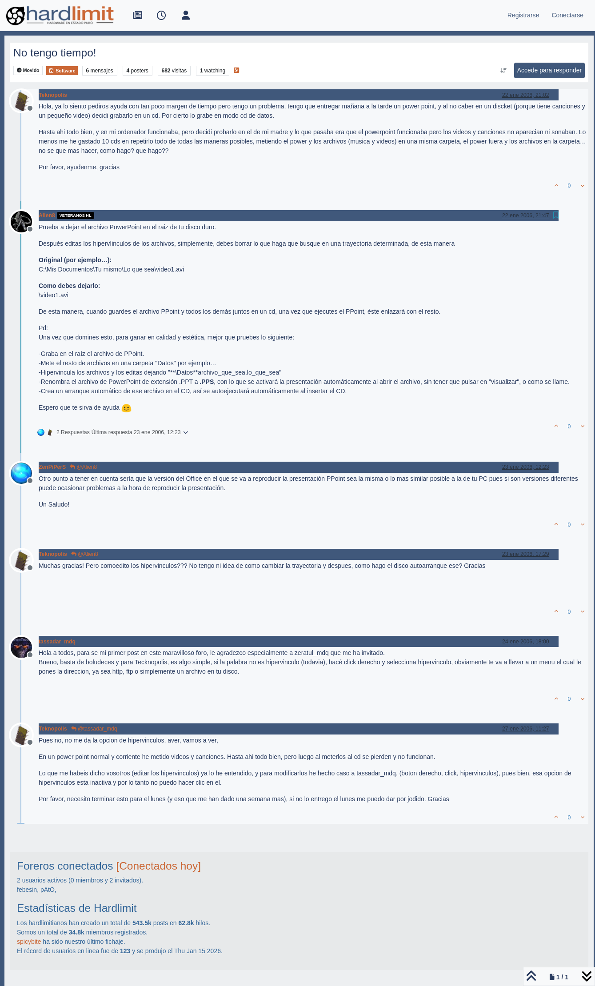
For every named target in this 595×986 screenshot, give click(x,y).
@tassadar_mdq (94, 729)
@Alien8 (83, 467)
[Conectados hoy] (158, 866)
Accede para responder (549, 70)
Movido (28, 70)
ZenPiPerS (52, 467)
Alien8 (47, 215)
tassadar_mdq (57, 642)
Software (61, 70)
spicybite (29, 941)
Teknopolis (53, 95)
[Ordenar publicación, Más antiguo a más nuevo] (503, 70)
